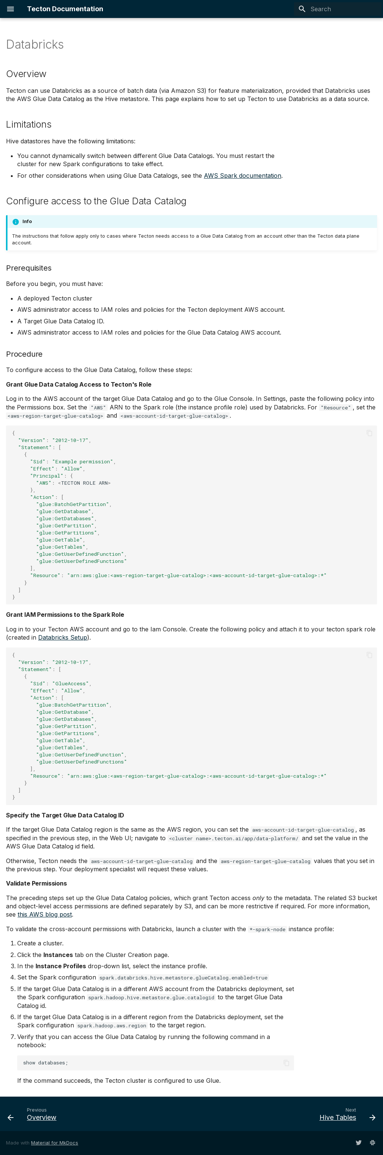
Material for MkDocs (54, 1143)
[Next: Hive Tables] (345, 1114)
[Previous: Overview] (34, 1114)
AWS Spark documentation (242, 175)
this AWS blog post (45, 914)
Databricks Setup (62, 637)
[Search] (338, 9)
